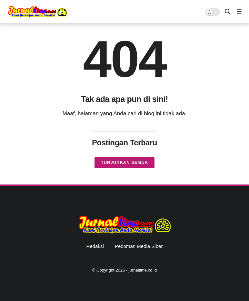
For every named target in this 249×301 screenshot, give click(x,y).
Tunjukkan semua (124, 162)
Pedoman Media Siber (139, 246)
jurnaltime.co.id (143, 270)
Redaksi (95, 246)
